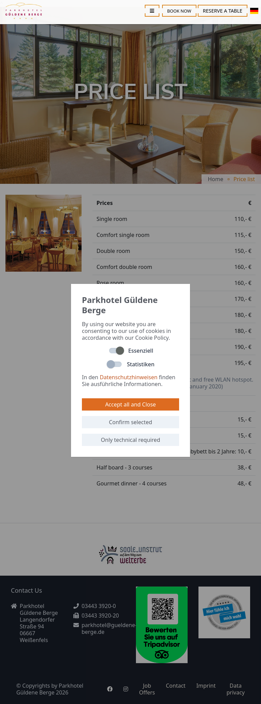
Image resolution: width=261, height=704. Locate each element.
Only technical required (130, 440)
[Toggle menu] (152, 11)
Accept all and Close (130, 404)
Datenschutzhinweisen (128, 377)
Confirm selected (130, 422)
